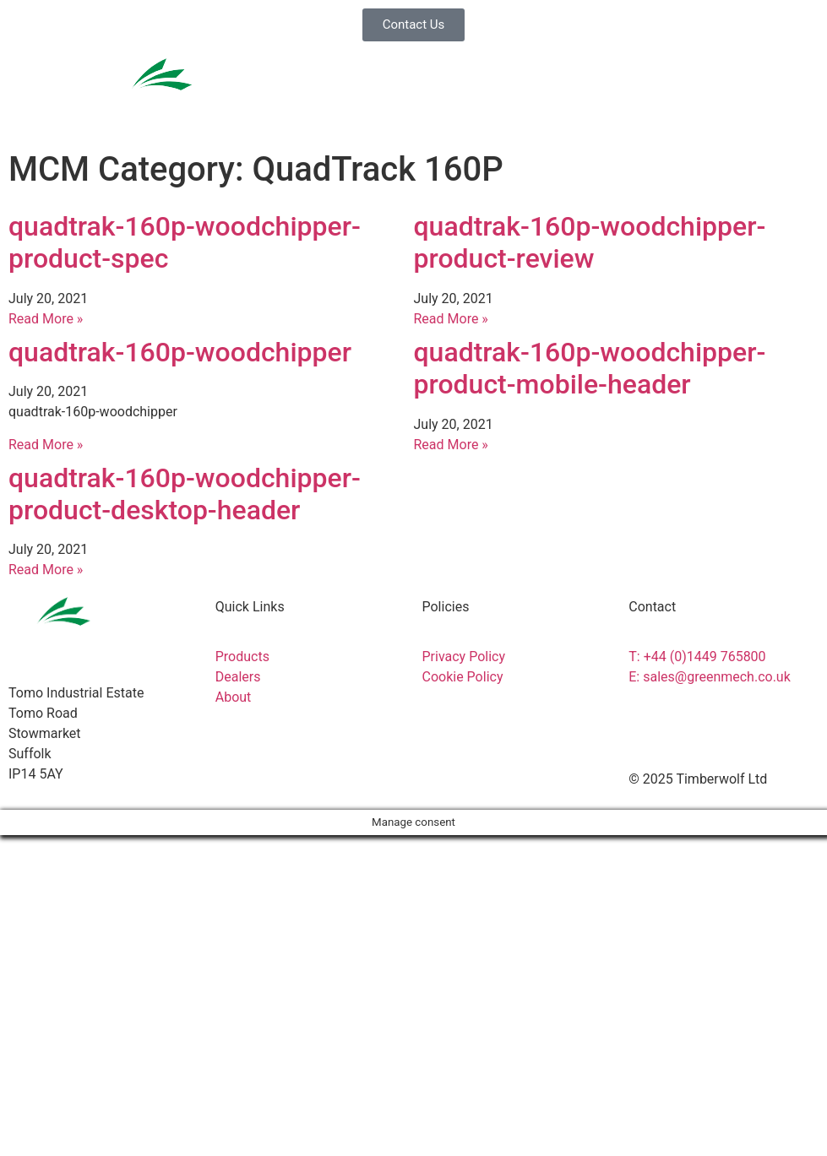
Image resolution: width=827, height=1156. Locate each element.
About (41, 1118)
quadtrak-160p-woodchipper (179, 352)
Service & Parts (67, 940)
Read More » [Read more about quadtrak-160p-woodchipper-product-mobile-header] (451, 445)
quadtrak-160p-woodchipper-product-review (590, 242)
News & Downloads (74, 1058)
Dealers (46, 999)
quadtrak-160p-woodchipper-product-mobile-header (590, 368)
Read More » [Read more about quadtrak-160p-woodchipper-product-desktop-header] (45, 570)
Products (52, 881)
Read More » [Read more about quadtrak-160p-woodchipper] (45, 445)
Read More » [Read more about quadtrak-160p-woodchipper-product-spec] (45, 319)
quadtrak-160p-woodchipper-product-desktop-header (184, 494)
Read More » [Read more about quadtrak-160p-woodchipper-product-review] (451, 319)
